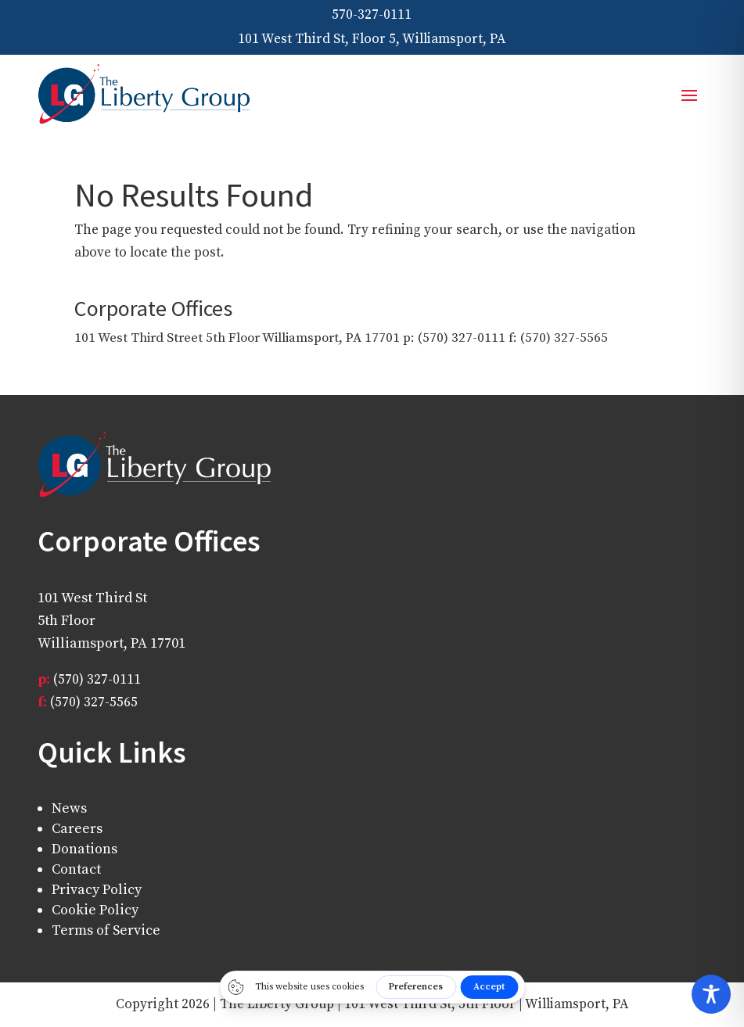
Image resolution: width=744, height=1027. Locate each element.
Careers (77, 829)
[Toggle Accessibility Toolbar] (711, 994)
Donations (84, 849)
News (69, 808)
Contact (76, 869)
